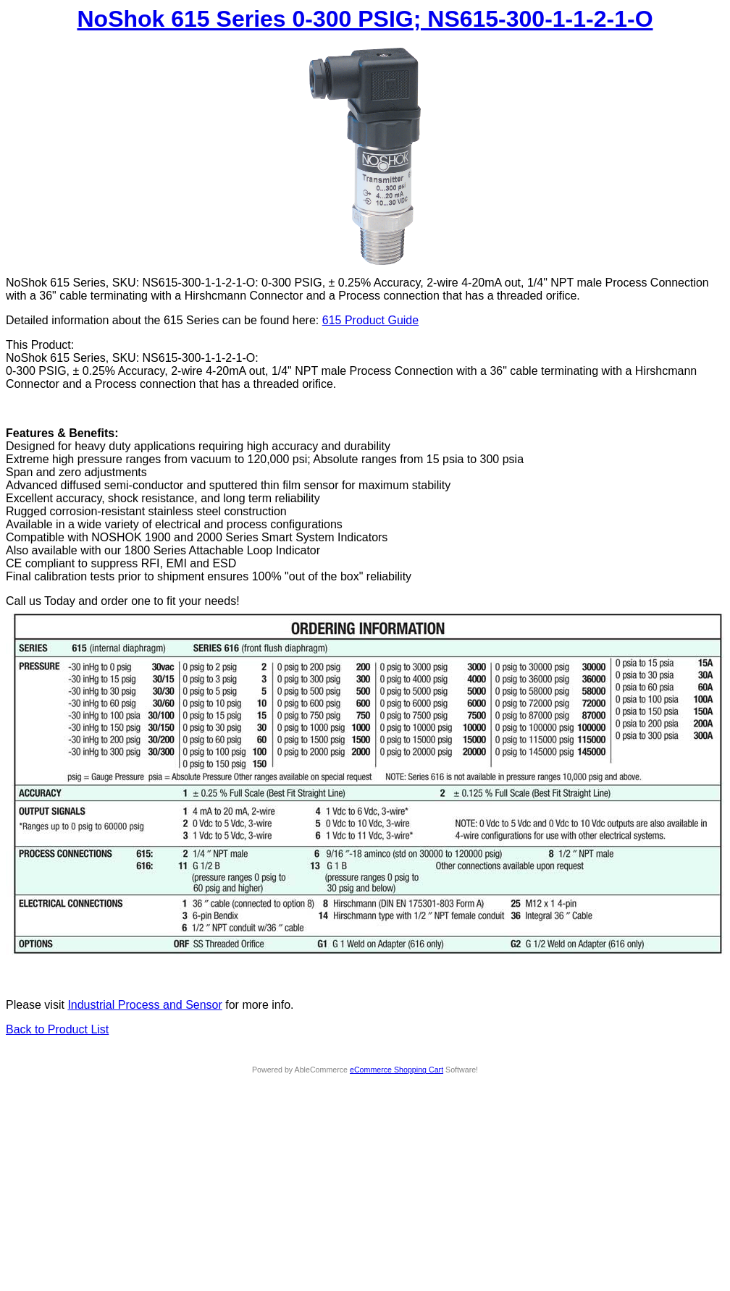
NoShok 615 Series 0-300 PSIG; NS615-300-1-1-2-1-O (365, 19)
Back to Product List (57, 1029)
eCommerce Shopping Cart (396, 1069)
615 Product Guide (370, 320)
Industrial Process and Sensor (144, 1005)
